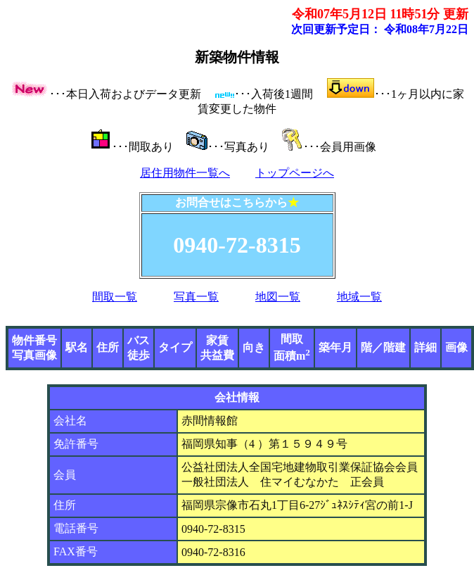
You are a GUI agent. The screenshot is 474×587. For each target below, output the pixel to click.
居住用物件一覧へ (185, 173)
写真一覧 (196, 297)
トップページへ (294, 173)
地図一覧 (277, 297)
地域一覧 (359, 297)
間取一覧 (114, 297)
